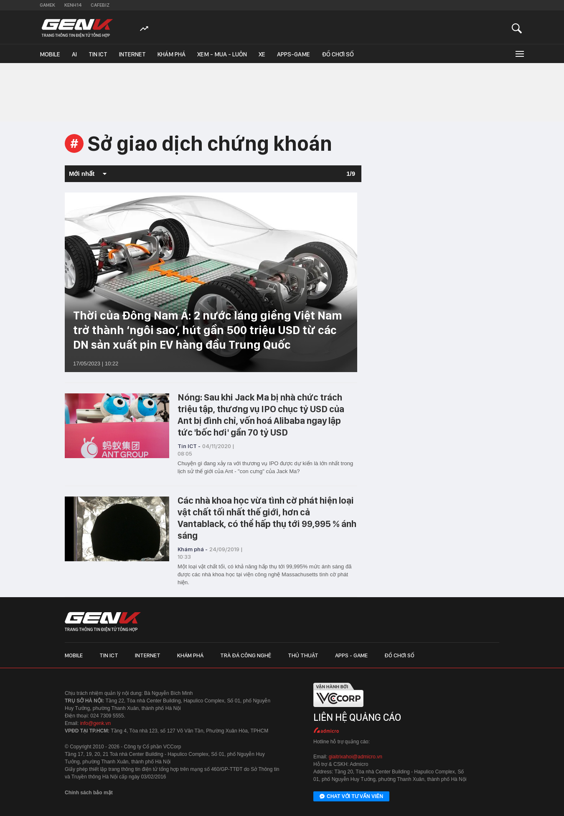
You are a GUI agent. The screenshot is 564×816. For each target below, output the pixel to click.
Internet (132, 54)
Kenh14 (72, 5)
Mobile (50, 54)
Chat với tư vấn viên (351, 796)
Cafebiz (100, 5)
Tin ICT (98, 54)
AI (74, 54)
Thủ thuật (303, 655)
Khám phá (171, 54)
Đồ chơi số (338, 54)
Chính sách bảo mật (89, 793)
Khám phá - (193, 549)
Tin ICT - (189, 446)
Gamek (47, 5)
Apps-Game (293, 54)
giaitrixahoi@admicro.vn (355, 757)
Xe (262, 54)
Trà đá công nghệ (245, 655)
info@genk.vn (95, 723)
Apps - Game (351, 655)
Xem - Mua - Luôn (222, 54)
